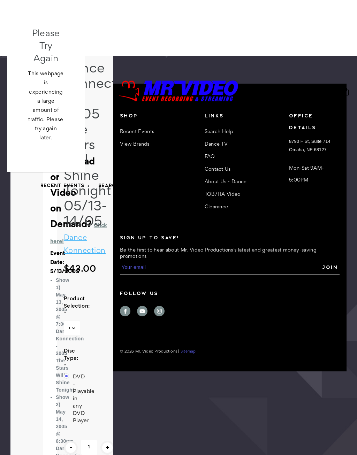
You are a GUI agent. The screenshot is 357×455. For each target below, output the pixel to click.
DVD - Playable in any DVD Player (76, 399)
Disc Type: (71, 358)
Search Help (117, 185)
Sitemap (188, 351)
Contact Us (232, 185)
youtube (142, 311)
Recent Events (62, 185)
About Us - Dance (290, 185)
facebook (125, 311)
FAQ (196, 185)
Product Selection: (72, 306)
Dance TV (163, 185)
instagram (159, 311)
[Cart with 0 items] (346, 91)
